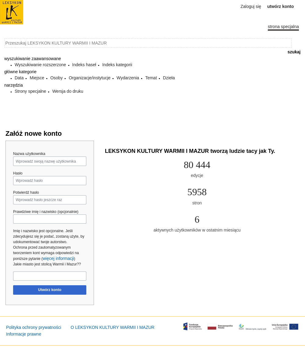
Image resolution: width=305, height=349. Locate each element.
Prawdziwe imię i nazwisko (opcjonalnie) (45, 212)
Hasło (18, 173)
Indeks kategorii (117, 64)
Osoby (56, 77)
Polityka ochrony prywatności (33, 327)
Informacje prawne (23, 334)
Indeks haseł (84, 64)
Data (19, 77)
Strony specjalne (30, 91)
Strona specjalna (283, 26)
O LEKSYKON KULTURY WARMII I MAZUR (113, 327)
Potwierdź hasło (26, 192)
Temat (151, 77)
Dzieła (169, 77)
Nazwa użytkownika (29, 154)
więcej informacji (58, 258)
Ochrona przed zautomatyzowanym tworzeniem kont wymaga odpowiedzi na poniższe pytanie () (46, 253)
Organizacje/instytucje (89, 77)
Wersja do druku (67, 91)
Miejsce (37, 77)
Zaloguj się (251, 6)
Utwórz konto (49, 290)
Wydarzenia (128, 77)
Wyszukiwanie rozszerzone (40, 64)
